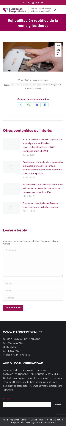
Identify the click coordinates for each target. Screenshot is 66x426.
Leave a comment (40, 80)
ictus (12, 85)
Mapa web (14, 420)
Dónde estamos (38, 420)
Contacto (25, 420)
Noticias (51, 420)
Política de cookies (46, 422)
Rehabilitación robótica (33, 88)
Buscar (58, 404)
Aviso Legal (30, 422)
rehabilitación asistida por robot (49, 85)
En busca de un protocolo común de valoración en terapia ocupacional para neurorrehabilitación (43, 188)
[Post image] (11, 144)
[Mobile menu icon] (61, 10)
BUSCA (7, 398)
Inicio (5, 420)
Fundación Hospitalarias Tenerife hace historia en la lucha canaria (40, 205)
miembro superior (29, 85)
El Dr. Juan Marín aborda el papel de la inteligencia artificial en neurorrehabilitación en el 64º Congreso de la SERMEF (42, 145)
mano (18, 85)
